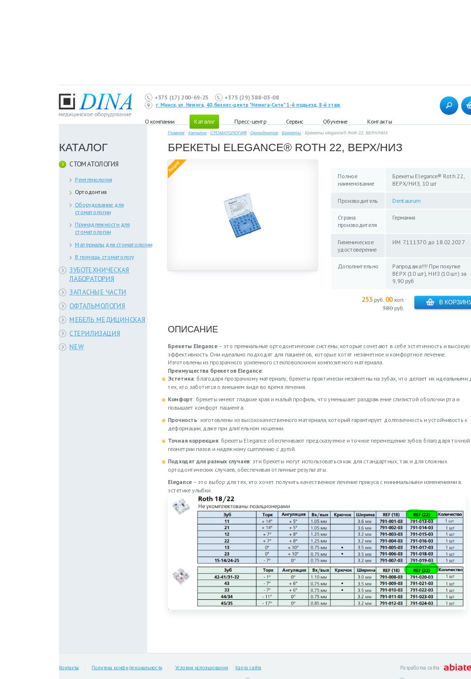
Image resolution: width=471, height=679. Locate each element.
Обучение (335, 121)
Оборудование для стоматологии (99, 208)
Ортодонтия (91, 191)
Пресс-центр (250, 121)
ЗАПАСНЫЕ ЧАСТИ (97, 292)
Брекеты (291, 133)
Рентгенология (93, 179)
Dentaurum (406, 200)
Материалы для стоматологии (113, 244)
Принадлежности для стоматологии (102, 228)
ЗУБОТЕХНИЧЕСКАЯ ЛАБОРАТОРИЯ (99, 274)
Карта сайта (248, 667)
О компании (160, 121)
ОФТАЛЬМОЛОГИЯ (97, 306)
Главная (176, 133)
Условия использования (201, 667)
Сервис (294, 121)
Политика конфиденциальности (127, 667)
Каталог (197, 133)
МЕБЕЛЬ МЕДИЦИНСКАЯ (107, 319)
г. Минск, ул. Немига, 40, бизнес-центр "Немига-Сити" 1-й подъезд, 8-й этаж (248, 105)
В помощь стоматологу (104, 256)
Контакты (379, 121)
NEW (76, 347)
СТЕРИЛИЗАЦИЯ (94, 333)
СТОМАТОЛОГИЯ (94, 164)
